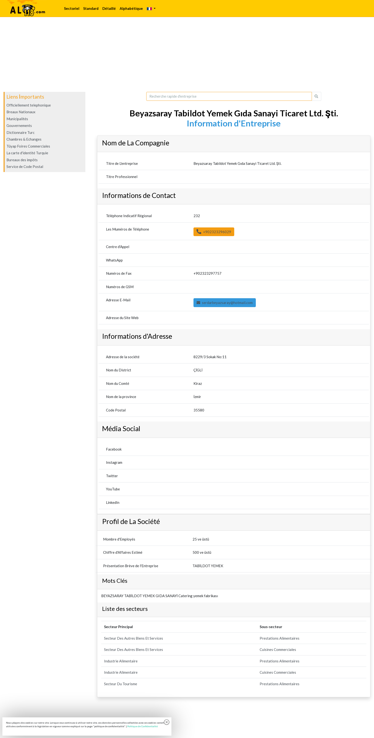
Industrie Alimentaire (121, 661)
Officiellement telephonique (28, 105)
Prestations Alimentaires (279, 638)
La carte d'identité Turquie (27, 153)
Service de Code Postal (24, 166)
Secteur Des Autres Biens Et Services (133, 638)
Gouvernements (19, 125)
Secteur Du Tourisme (120, 684)
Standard (91, 8)
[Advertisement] (187, 54)
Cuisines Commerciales (278, 649)
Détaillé (109, 8)
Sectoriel (71, 8)
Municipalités (17, 119)
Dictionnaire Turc (20, 132)
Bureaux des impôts (22, 160)
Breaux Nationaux (20, 112)
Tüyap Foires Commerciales (28, 146)
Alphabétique (131, 8)
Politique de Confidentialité (142, 726)
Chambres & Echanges (23, 139)
